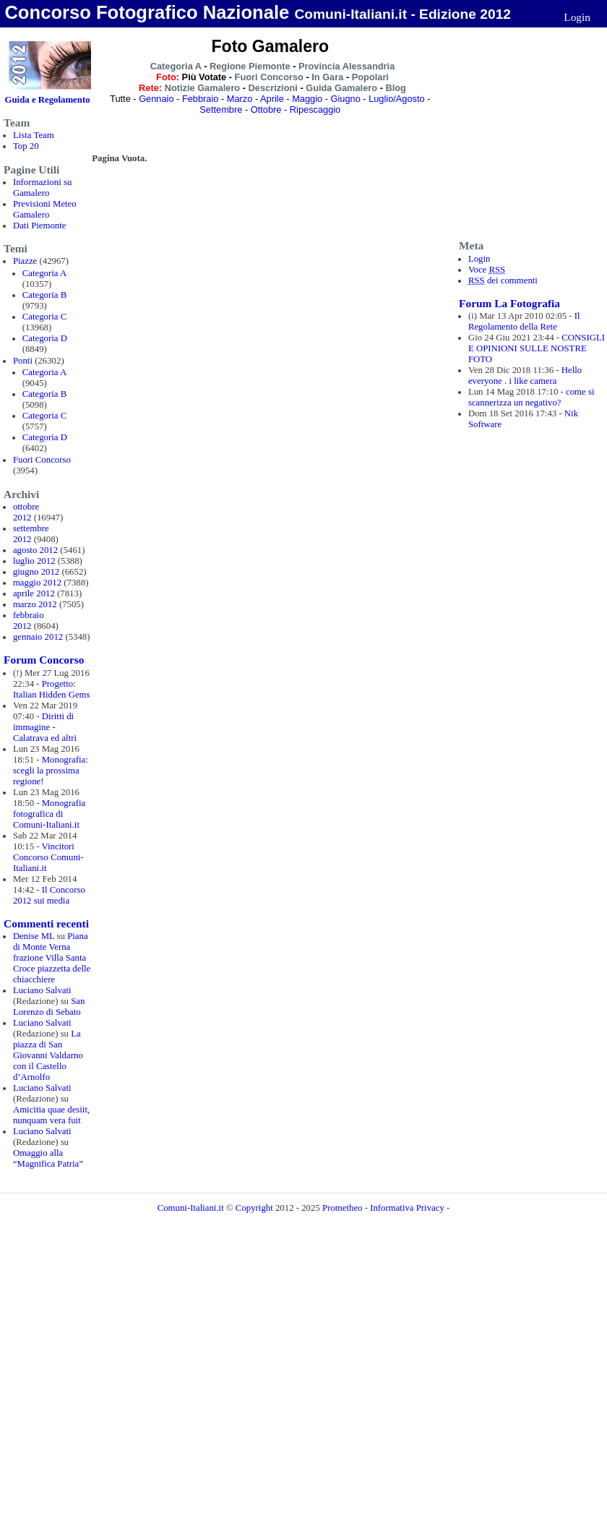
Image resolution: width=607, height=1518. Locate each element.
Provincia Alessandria (346, 66)
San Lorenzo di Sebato (49, 1006)
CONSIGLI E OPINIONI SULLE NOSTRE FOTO (536, 348)
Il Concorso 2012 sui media (49, 895)
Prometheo (342, 1208)
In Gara (327, 77)
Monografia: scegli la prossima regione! (50, 770)
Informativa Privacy (407, 1208)
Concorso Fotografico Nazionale (146, 12)
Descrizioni (273, 87)
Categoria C (44, 317)
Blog (395, 87)
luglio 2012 (34, 561)
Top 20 (26, 146)
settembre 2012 (31, 533)
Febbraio (200, 98)
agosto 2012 (35, 550)
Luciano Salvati (42, 990)
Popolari (370, 77)
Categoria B (44, 295)
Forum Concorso (44, 659)
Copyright (255, 1208)
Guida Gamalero (341, 87)
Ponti (23, 361)
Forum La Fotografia (509, 303)
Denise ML (33, 936)
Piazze (25, 261)
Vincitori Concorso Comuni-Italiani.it (48, 857)
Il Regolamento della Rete (524, 321)
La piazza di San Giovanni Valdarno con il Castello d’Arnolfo (48, 1055)
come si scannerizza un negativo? (531, 397)
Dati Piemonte (39, 225)
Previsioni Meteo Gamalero (45, 209)
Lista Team (33, 135)
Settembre (220, 109)
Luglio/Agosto (397, 98)
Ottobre (266, 109)
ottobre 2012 (26, 512)
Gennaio (156, 98)
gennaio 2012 (38, 637)
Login (577, 17)
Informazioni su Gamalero (42, 187)
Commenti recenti (46, 923)
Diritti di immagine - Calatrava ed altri (45, 727)
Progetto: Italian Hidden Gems (51, 689)
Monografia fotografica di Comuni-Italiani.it (49, 814)
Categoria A (44, 273)
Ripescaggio (315, 109)
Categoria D (44, 338)
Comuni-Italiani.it (191, 1208)
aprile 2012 (34, 593)
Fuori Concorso (42, 460)
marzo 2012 (35, 604)
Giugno (345, 98)
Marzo (240, 98)
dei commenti (503, 280)
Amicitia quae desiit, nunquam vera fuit (51, 1115)
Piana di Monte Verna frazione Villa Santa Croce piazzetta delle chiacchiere (51, 958)
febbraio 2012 (28, 620)
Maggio (307, 98)
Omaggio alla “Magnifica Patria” (48, 1158)
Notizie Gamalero (203, 87)
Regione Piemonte (250, 66)
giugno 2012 (36, 572)
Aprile (272, 98)
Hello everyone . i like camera (525, 375)
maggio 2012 (37, 583)
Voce (486, 270)
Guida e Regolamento (47, 100)
